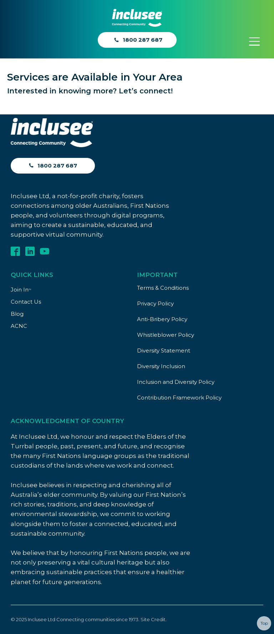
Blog (17, 313)
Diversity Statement (163, 350)
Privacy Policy (155, 303)
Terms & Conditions (163, 287)
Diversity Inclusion (161, 366)
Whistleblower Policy (165, 334)
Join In (21, 289)
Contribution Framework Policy (179, 397)
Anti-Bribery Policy (162, 319)
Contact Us (26, 301)
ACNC (19, 326)
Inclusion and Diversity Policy (175, 381)
